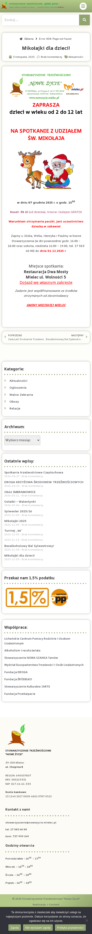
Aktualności (76, 57)
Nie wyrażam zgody (38, 927)
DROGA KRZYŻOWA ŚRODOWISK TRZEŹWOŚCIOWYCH (43, 482)
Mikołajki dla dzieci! (19, 555)
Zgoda (15, 927)
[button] (83, 6)
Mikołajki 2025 (15, 521)
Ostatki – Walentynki (20, 501)
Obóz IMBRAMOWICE (20, 492)
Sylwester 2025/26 (18, 511)
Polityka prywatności (70, 927)
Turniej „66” (13, 530)
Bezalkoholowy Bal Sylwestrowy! (29, 546)
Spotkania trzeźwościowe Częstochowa (33, 472)
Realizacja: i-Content (46, 904)
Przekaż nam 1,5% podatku (29, 577)
